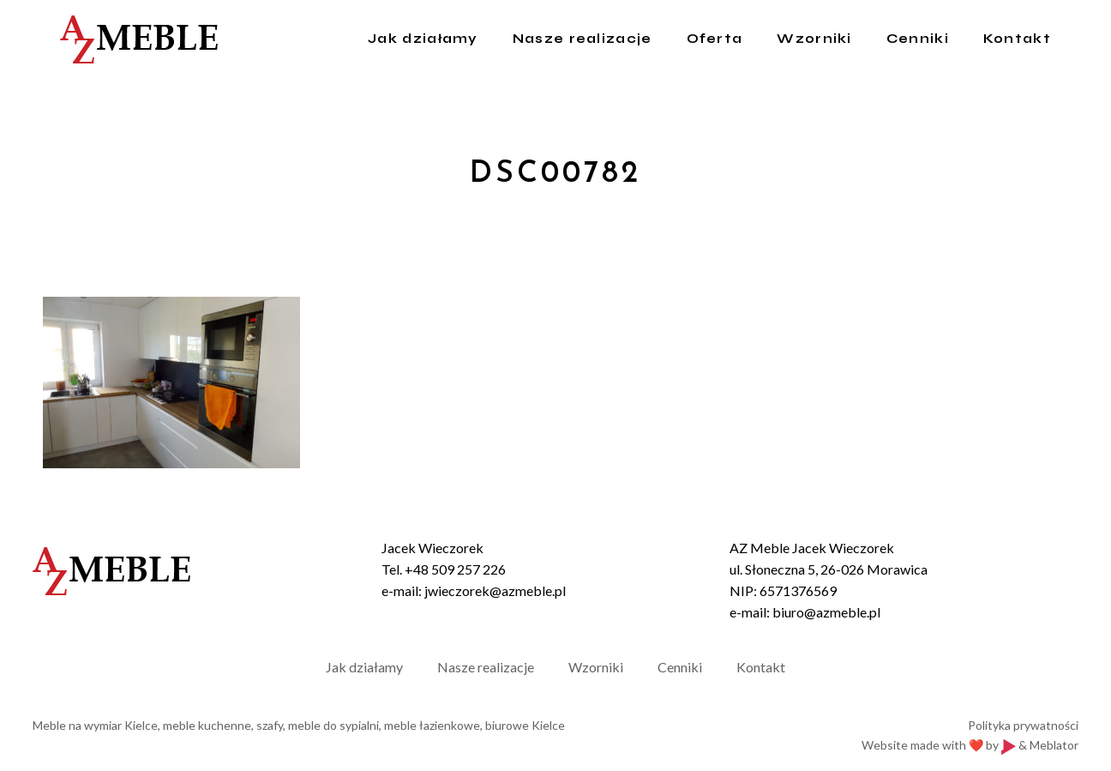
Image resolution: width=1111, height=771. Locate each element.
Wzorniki (595, 667)
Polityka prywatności (1023, 725)
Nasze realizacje (485, 667)
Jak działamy (364, 667)
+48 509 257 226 (455, 569)
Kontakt (760, 667)
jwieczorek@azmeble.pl (495, 590)
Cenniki (680, 667)
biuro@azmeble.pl (826, 612)
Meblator (1054, 745)
